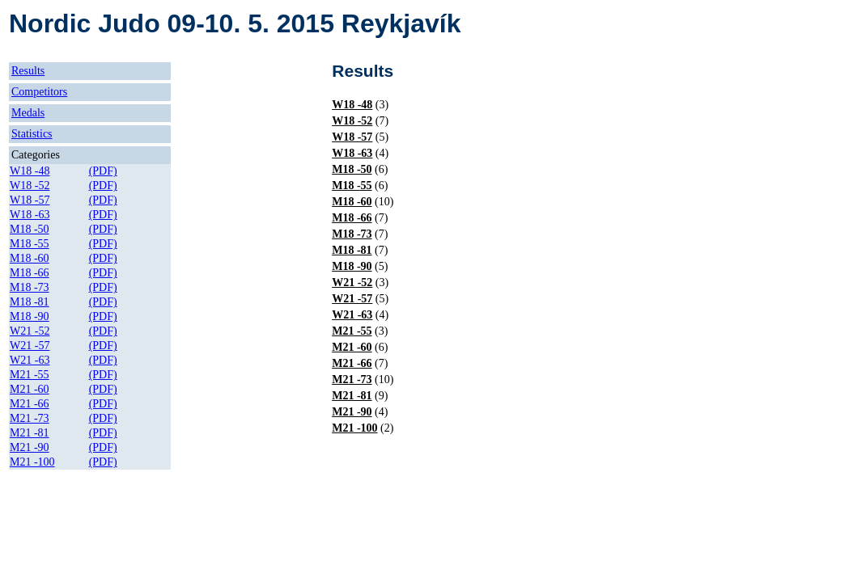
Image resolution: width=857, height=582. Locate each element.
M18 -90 (29, 316)
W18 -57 (29, 200)
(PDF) (103, 171)
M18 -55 (29, 244)
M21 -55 (29, 375)
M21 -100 (32, 462)
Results (28, 71)
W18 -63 (29, 215)
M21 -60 (29, 389)
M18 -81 (29, 302)
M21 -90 (29, 447)
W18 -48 (29, 171)
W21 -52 (29, 331)
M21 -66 (29, 404)
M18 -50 (29, 229)
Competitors (39, 92)
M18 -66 (29, 273)
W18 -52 (29, 185)
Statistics (32, 134)
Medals (28, 113)
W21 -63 (29, 360)
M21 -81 (29, 433)
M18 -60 (29, 258)
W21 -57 (29, 346)
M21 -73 (29, 418)
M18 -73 (29, 287)
